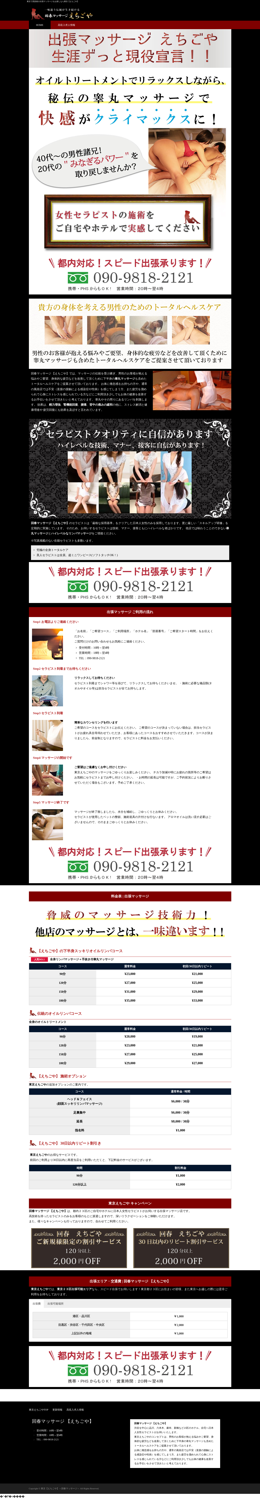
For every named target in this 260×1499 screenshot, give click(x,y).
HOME (39, 25)
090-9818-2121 (96, 658)
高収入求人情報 (66, 25)
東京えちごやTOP (38, 1409)
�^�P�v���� (12, 1496)
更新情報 (57, 1409)
